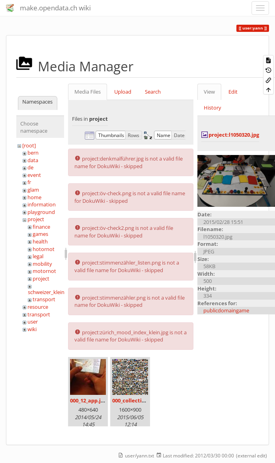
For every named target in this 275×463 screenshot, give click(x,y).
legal (38, 256)
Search (153, 91)
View (209, 91)
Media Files (87, 91)
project (35, 219)
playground (41, 212)
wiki (32, 329)
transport (44, 299)
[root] (29, 145)
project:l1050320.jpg (234, 134)
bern (33, 152)
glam (33, 189)
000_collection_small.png (144, 400)
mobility (42, 263)
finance (41, 226)
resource (37, 306)
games (40, 233)
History (212, 107)
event (34, 175)
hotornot (44, 249)
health (40, 241)
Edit (233, 91)
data (32, 160)
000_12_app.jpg (88, 400)
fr (29, 182)
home (34, 197)
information (41, 204)
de (30, 167)
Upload (122, 91)
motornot (44, 271)
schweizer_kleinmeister (55, 292)
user (32, 321)
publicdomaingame (226, 310)
